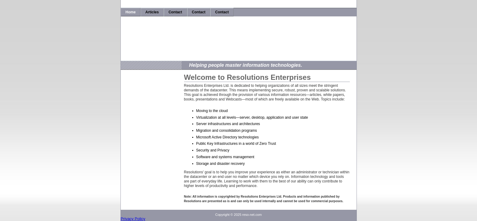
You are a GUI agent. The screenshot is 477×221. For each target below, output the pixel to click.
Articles (152, 12)
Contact (175, 12)
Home (131, 12)
